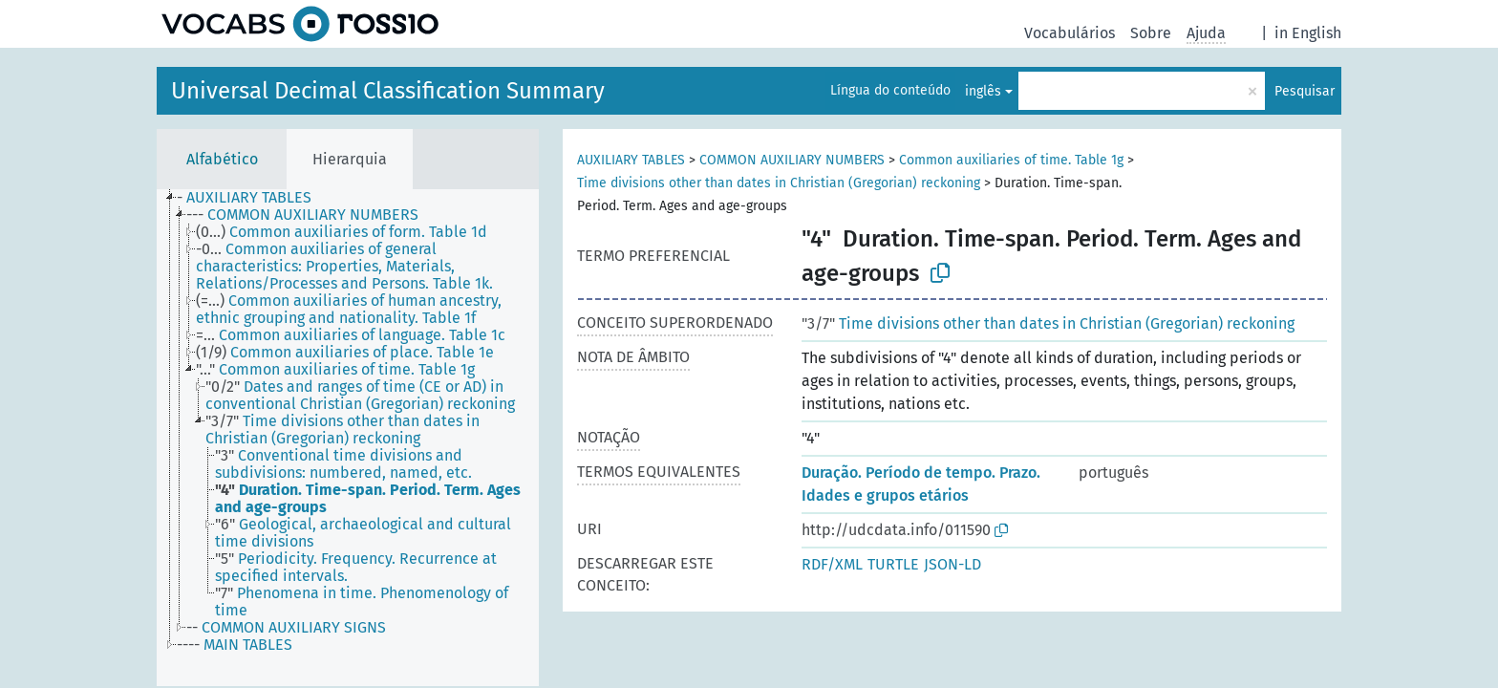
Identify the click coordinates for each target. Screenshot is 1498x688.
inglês (983, 91)
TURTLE (893, 564)
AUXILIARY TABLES (631, 160)
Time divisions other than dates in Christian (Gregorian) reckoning (778, 183)
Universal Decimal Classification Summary (388, 90)
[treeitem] (252, 197)
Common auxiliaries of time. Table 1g (1011, 160)
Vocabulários (1069, 33)
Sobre (1150, 33)
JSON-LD (952, 564)
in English (1307, 33)
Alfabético (222, 159)
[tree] (348, 437)
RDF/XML (832, 564)
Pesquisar (1304, 91)
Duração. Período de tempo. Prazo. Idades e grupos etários (921, 484)
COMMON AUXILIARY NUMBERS (792, 160)
